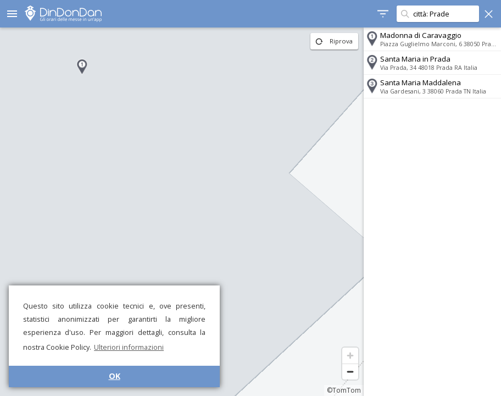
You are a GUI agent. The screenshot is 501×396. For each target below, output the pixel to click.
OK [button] (114, 376)
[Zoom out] (350, 372)
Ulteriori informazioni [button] (129, 347)
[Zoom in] (350, 356)
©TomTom (344, 390)
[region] (182, 212)
